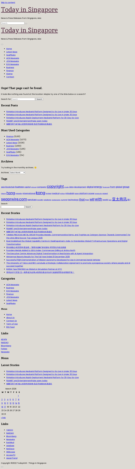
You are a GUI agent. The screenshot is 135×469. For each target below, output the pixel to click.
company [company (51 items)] (41, 187)
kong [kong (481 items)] (40, 192)
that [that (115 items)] (82, 199)
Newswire (5, 352)
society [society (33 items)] (40, 200)
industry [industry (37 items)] (19, 193)
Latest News (11, 52)
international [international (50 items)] (29, 193)
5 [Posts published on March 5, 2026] (10, 399)
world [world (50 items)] (105, 199)
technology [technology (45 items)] (73, 199)
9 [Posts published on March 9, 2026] (2, 403)
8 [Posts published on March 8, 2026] (18, 399)
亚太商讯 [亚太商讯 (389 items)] (119, 199)
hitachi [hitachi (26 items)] (3, 194)
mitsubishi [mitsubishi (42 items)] (69, 193)
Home (9, 48)
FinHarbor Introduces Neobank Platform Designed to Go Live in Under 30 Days (41, 111)
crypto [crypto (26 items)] (66, 187)
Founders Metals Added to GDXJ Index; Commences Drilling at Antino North (40, 250)
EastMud (10, 442)
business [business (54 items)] (19, 187)
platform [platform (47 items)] (83, 193)
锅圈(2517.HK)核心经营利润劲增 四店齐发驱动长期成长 (29, 124)
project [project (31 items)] (105, 193)
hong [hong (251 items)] (10, 193)
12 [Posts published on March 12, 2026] (10, 403)
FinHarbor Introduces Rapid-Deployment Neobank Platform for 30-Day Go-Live (42, 117)
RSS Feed (10, 327)
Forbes (4, 348)
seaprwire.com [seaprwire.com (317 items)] (14, 199)
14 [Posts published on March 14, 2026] (16, 403)
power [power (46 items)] (91, 193)
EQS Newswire (12, 64)
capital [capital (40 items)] (27, 187)
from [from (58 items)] (112, 186)
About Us (10, 317)
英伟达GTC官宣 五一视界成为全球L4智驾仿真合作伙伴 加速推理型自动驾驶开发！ (40, 272)
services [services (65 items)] (32, 199)
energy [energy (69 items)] (98, 186)
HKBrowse (10, 452)
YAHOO (9, 430)
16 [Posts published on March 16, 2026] (2, 407)
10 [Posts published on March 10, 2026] (5, 403)
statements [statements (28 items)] (56, 200)
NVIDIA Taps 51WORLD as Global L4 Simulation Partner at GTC (34, 269)
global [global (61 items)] (119, 186)
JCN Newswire (12, 61)
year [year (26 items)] (110, 200)
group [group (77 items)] (126, 186)
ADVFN (4, 339)
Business (10, 67)
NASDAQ (5, 342)
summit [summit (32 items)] (64, 200)
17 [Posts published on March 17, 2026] (5, 407)
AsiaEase (10, 445)
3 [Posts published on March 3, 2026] (4, 399)
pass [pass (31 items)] (77, 193)
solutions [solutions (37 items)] (47, 200)
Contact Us (11, 320)
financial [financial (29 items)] (106, 187)
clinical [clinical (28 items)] (34, 187)
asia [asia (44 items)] (3, 187)
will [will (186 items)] (92, 199)
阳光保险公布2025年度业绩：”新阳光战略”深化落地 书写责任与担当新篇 (36, 247)
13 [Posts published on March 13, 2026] (13, 403)
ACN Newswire (12, 58)
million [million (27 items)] (62, 193)
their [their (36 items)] (87, 200)
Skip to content (8, 2)
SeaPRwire (11, 55)
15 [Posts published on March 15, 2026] (19, 403)
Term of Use (12, 324)
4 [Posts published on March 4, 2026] (7, 399)
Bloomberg (6, 345)
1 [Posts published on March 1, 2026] (18, 396)
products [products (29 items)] (98, 193)
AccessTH (10, 455)
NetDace (10, 448)
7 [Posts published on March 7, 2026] (15, 399)
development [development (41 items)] (80, 187)
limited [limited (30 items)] (48, 193)
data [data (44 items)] (71, 187)
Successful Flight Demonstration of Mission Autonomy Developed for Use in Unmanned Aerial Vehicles (53, 260)
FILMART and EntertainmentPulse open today (26, 121)
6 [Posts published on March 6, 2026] (13, 399)
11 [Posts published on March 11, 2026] (7, 403)
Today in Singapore (29, 9)
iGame (9, 73)
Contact (10, 76)
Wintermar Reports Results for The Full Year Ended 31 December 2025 (38, 256)
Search (4, 203)
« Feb (3, 417)
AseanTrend (11, 458)
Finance (10, 70)
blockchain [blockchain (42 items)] (10, 187)
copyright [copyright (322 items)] (55, 186)
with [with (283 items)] (98, 199)
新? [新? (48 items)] (128, 199)
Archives (5, 172)
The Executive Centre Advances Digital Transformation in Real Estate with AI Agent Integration (49, 253)
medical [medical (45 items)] (55, 193)
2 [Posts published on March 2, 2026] (2, 399)
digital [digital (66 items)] (90, 186)
